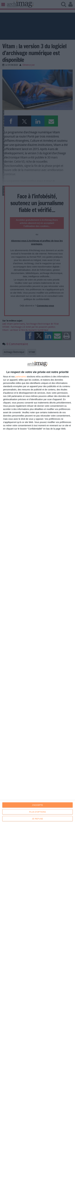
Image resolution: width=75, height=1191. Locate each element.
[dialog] (37, 774)
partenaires (20, 376)
